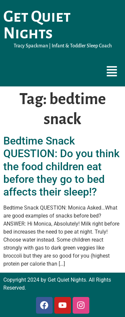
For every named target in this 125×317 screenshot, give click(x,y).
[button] (112, 72)
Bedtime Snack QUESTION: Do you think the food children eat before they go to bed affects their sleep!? (61, 166)
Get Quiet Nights (37, 25)
